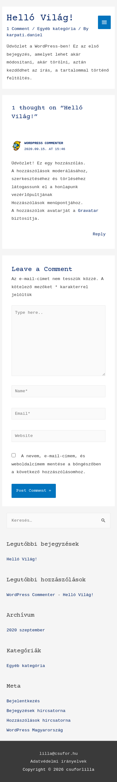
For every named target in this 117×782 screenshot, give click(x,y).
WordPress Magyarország (35, 730)
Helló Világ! (22, 559)
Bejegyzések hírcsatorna (36, 711)
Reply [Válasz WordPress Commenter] (99, 234)
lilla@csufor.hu (58, 753)
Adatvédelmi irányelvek (58, 761)
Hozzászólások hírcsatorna (39, 720)
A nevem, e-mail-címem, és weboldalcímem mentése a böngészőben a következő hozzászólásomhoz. (56, 464)
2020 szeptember (26, 630)
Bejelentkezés (23, 701)
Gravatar (88, 210)
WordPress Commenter (43, 143)
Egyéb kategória (26, 666)
